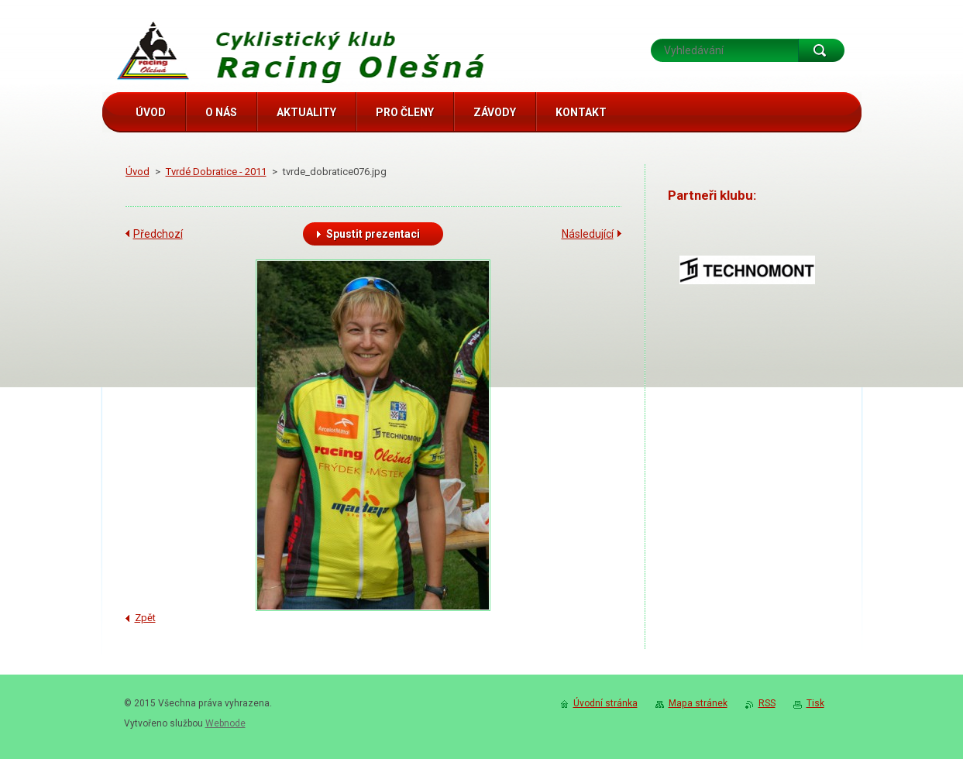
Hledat (821, 50)
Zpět (145, 617)
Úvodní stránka (605, 703)
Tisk (815, 703)
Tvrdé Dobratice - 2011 (216, 171)
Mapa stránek (698, 703)
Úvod (138, 171)
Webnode (225, 723)
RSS (767, 703)
